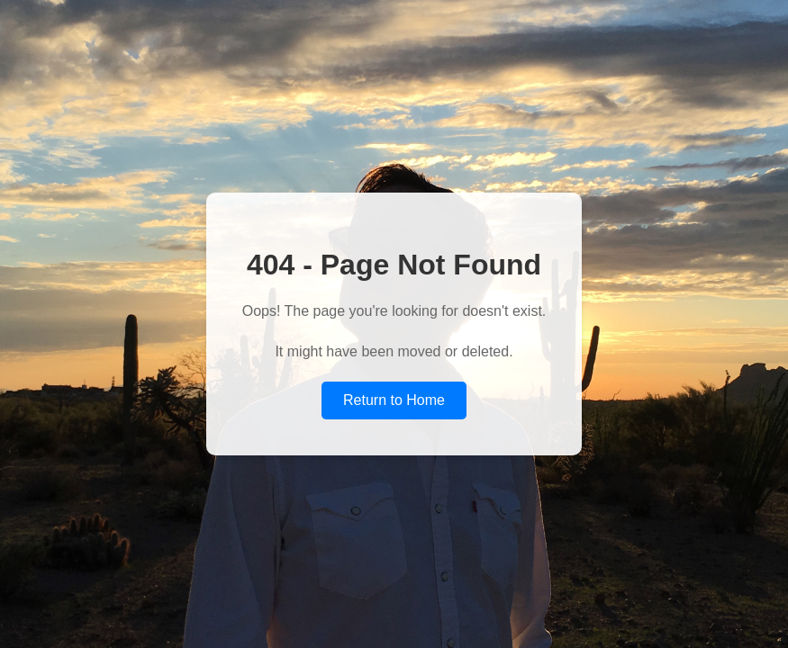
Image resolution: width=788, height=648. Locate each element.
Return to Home (394, 400)
